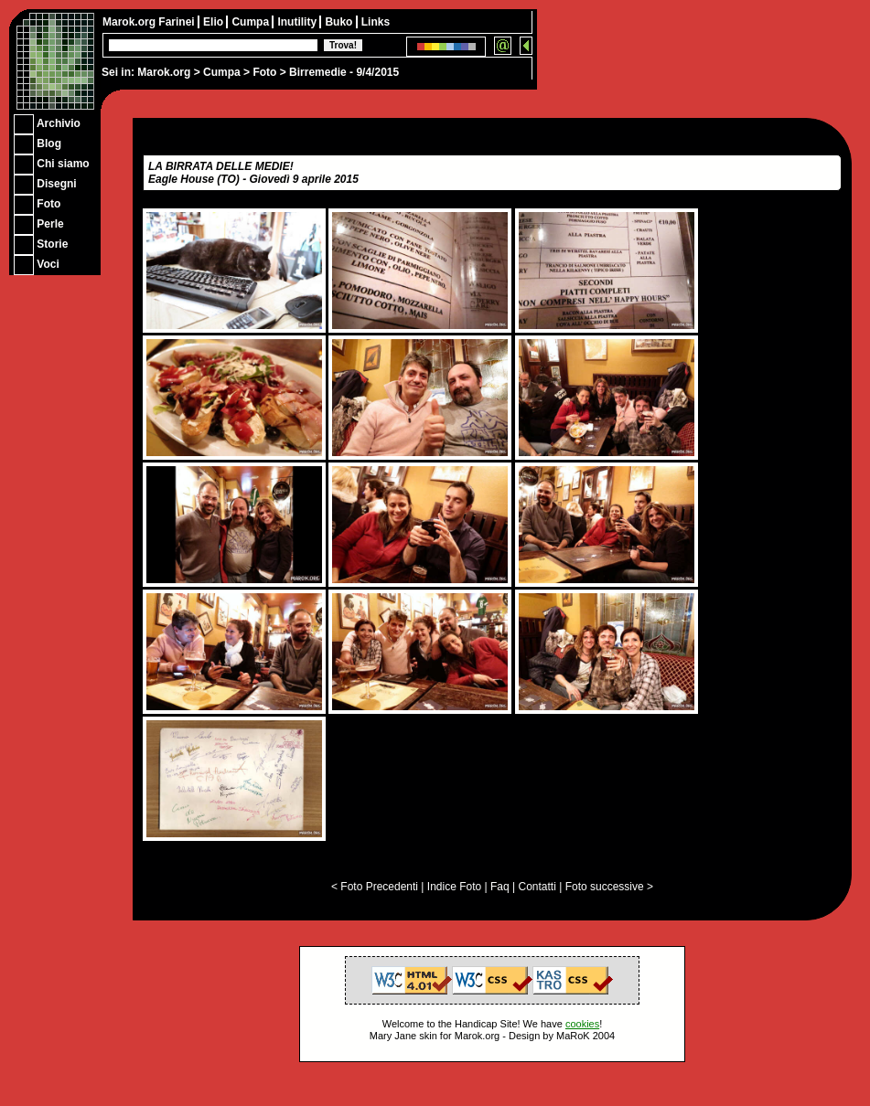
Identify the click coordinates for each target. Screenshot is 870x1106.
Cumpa (222, 72)
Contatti (536, 886)
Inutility (298, 22)
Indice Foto (454, 886)
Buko (340, 22)
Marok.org (163, 72)
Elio (214, 22)
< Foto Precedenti (374, 886)
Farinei (178, 22)
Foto (264, 72)
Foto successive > (609, 886)
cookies (582, 1023)
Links (375, 22)
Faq (500, 886)
